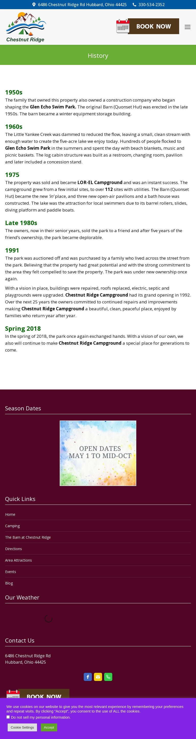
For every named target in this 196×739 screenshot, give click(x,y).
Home (10, 514)
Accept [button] (49, 727)
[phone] (108, 677)
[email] (98, 677)
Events (10, 571)
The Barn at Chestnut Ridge (28, 537)
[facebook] (88, 677)
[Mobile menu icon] (187, 27)
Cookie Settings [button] (22, 727)
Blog (9, 583)
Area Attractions (18, 560)
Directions (13, 548)
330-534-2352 (148, 4)
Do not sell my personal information (40, 717)
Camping (12, 525)
